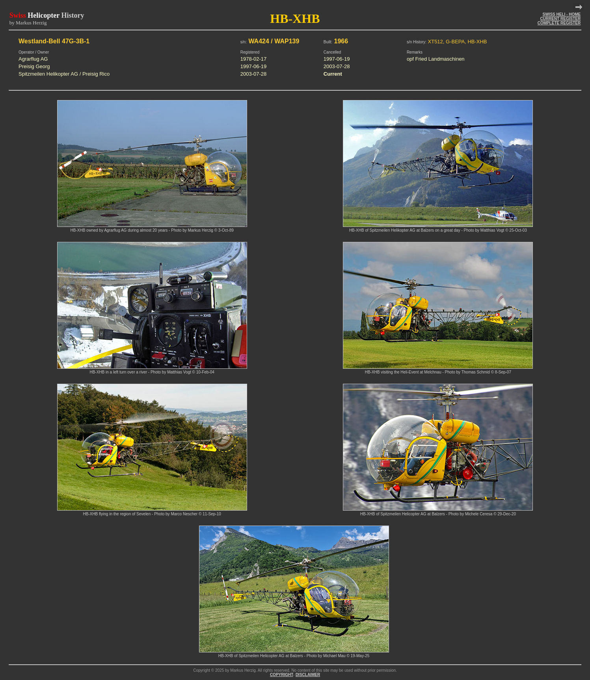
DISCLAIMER (308, 675)
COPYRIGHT (281, 675)
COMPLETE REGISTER (559, 23)
